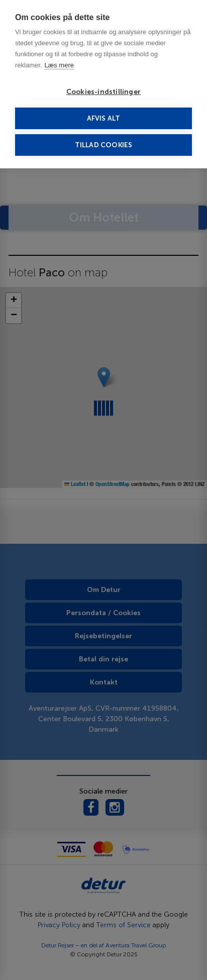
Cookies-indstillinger (103, 91)
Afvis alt (104, 118)
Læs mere (59, 65)
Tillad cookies (104, 145)
